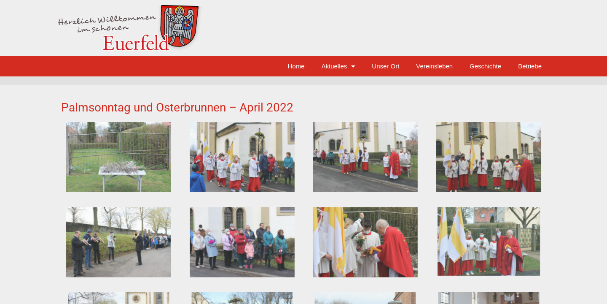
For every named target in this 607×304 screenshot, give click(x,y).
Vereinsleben (434, 66)
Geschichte (485, 66)
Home (295, 66)
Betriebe (530, 66)
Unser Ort (385, 66)
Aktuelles (338, 66)
